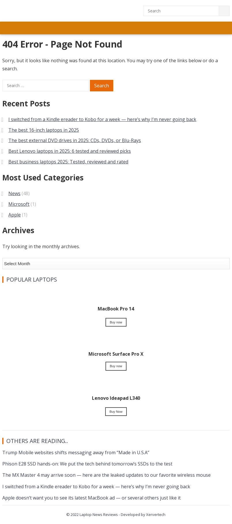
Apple (14, 215)
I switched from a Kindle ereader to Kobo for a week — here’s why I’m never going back (102, 119)
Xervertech (155, 514)
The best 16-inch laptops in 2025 (43, 130)
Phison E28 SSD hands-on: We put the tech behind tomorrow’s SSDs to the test (87, 464)
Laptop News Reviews (99, 514)
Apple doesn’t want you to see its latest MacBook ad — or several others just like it (91, 498)
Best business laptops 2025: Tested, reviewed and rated (68, 162)
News (14, 193)
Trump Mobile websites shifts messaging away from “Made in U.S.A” (75, 452)
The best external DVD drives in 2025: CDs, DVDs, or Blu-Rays (74, 140)
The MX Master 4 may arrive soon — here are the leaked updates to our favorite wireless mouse (106, 475)
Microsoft (18, 204)
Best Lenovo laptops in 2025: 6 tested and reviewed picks (69, 151)
